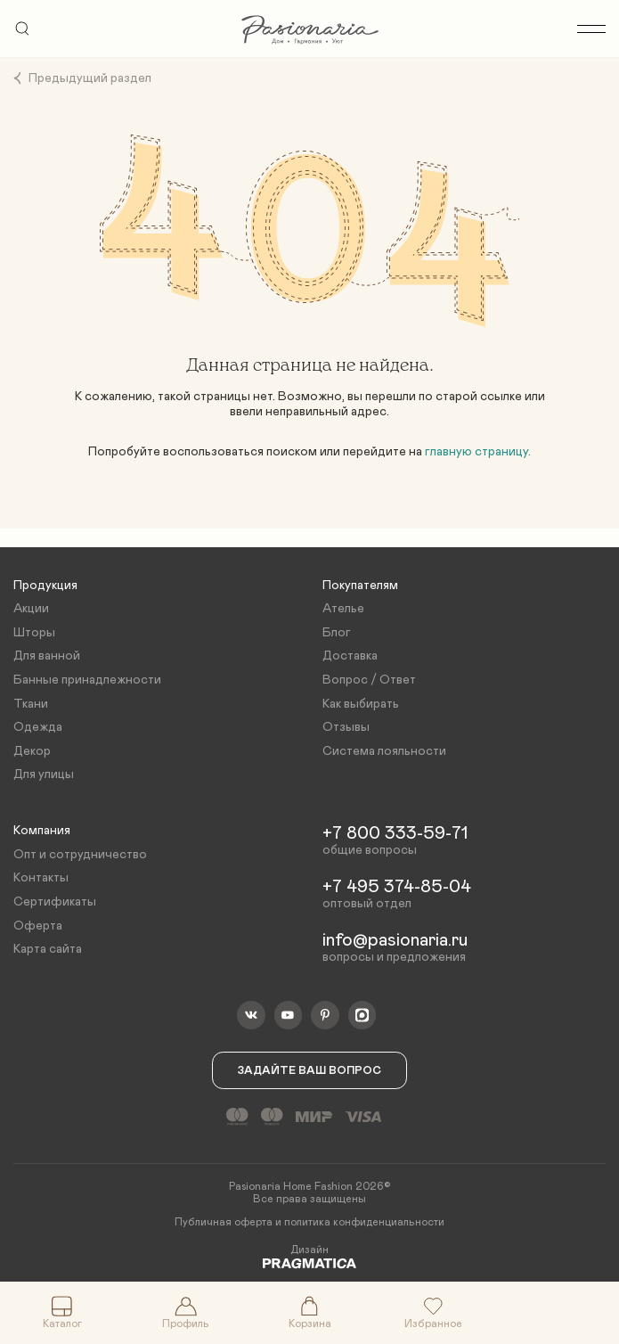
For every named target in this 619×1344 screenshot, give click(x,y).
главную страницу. (478, 452)
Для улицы (43, 774)
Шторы (34, 633)
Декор (32, 751)
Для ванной (46, 656)
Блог (336, 633)
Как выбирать (360, 704)
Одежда (37, 727)
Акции (31, 608)
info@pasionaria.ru (395, 940)
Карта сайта (47, 949)
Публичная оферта (224, 1222)
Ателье (343, 608)
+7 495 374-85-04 (396, 887)
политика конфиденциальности (364, 1222)
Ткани (30, 704)
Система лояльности (384, 751)
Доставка (350, 656)
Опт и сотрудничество (80, 854)
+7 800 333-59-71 (395, 833)
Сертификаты (54, 902)
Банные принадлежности (87, 680)
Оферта (37, 926)
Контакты (41, 878)
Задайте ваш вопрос (309, 1071)
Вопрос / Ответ (369, 680)
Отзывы (346, 727)
